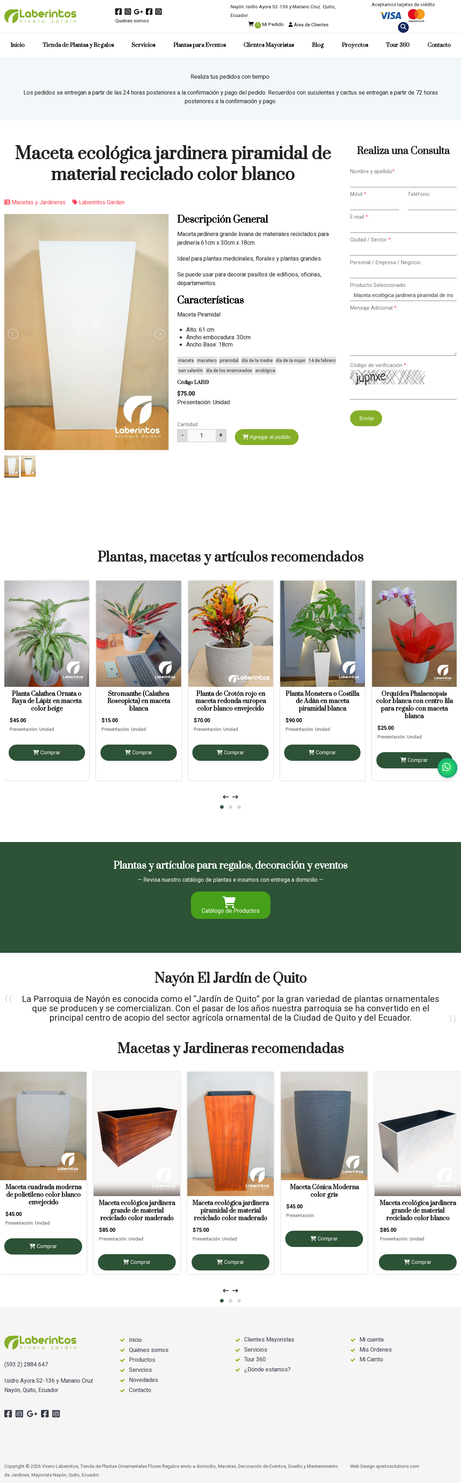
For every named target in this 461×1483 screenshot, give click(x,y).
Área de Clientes (308, 25)
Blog (318, 45)
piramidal (229, 360)
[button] (222, 807)
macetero (206, 360)
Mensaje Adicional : (374, 308)
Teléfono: (419, 194)
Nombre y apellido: (373, 171)
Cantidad (187, 424)
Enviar (366, 418)
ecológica (265, 370)
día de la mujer (290, 360)
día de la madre (257, 360)
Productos (142, 1360)
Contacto (439, 45)
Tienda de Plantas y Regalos (78, 45)
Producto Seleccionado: (378, 285)
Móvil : (358, 194)
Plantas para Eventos (199, 45)
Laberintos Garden (98, 202)
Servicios (143, 45)
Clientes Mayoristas (268, 45)
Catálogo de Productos (231, 906)
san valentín (190, 370)
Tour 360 (397, 45)
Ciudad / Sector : (371, 240)
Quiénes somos (132, 21)
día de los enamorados (229, 370)
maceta (186, 360)
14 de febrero (322, 360)
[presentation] (226, 797)
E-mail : (359, 217)
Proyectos (355, 45)
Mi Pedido (266, 24)
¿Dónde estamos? (267, 1369)
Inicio (17, 45)
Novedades (143, 1380)
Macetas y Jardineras (35, 202)
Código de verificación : (378, 365)
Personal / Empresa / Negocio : (386, 262)
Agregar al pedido (267, 437)
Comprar (47, 752)
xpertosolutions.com (397, 1466)
